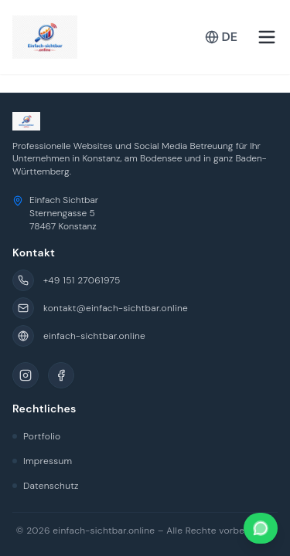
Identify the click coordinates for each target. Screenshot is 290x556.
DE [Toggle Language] (221, 37)
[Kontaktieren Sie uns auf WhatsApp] (261, 528)
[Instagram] (25, 375)
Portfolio (36, 436)
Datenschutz (45, 486)
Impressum (42, 461)
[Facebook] (61, 375)
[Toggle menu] (267, 37)
